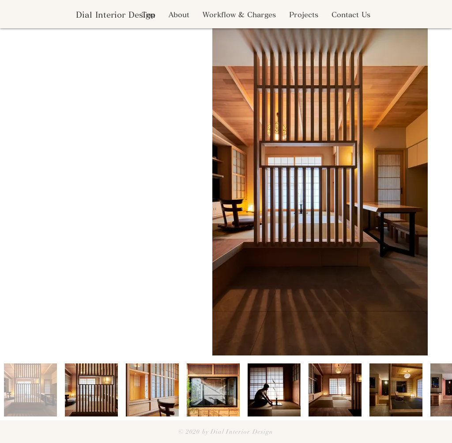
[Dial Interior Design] (115, 15)
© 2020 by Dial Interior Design (226, 431)
